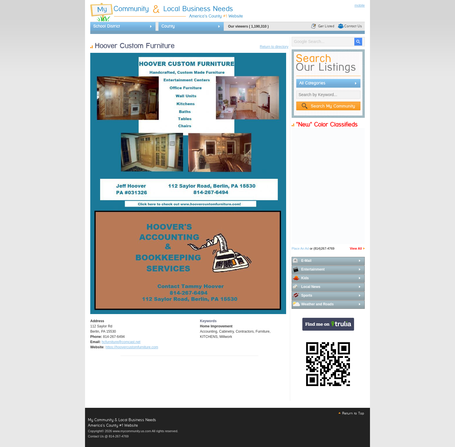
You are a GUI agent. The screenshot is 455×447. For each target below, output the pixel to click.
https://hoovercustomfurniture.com (131, 347)
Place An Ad (300, 248)
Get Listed (326, 26)
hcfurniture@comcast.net (121, 342)
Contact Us (353, 26)
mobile (360, 5)
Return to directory (274, 47)
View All (356, 248)
